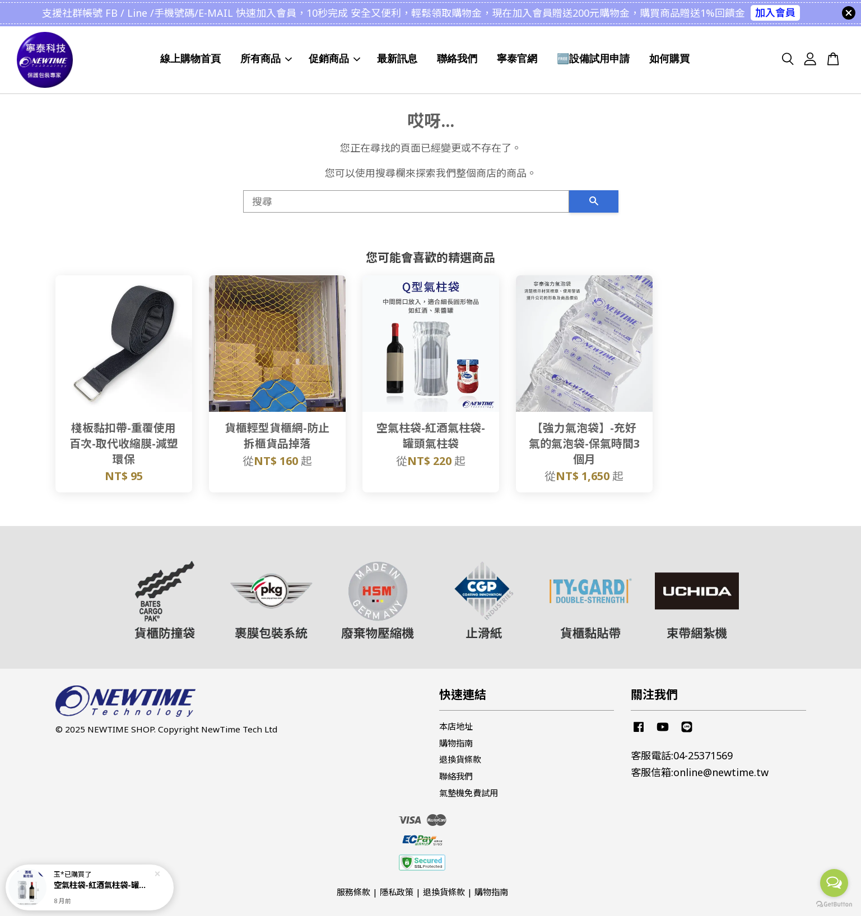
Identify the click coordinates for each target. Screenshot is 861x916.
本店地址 (456, 726)
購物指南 (456, 743)
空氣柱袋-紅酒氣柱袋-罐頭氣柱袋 (103, 885)
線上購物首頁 (190, 59)
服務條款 (353, 892)
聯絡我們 (457, 59)
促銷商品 (334, 59)
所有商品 (266, 59)
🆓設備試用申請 (593, 59)
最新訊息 (397, 59)
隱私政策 (396, 892)
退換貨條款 (460, 759)
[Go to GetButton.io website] (834, 904)
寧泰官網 (517, 59)
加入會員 (775, 12)
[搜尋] (406, 201)
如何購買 (669, 59)
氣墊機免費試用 (468, 792)
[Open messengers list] (834, 883)
